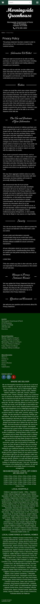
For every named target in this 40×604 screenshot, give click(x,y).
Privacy (4, 365)
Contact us (5, 359)
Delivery (4, 361)
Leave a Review (7, 363)
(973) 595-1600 (20, 28)
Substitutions (6, 367)
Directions (5, 329)
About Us (4, 357)
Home (3, 32)
